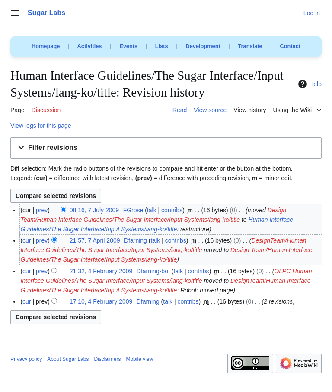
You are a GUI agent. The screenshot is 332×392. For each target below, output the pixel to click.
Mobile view (139, 359)
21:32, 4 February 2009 (101, 271)
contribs (171, 210)
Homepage (46, 46)
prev (42, 210)
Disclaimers (107, 359)
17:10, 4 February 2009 (101, 301)
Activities (89, 46)
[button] (166, 147)
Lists (161, 46)
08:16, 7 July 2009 (94, 210)
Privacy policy (26, 359)
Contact (290, 46)
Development (202, 46)
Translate (250, 46)
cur (26, 240)
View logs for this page (40, 125)
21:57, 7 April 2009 (95, 240)
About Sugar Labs (68, 359)
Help (309, 84)
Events (128, 46)
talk (151, 210)
